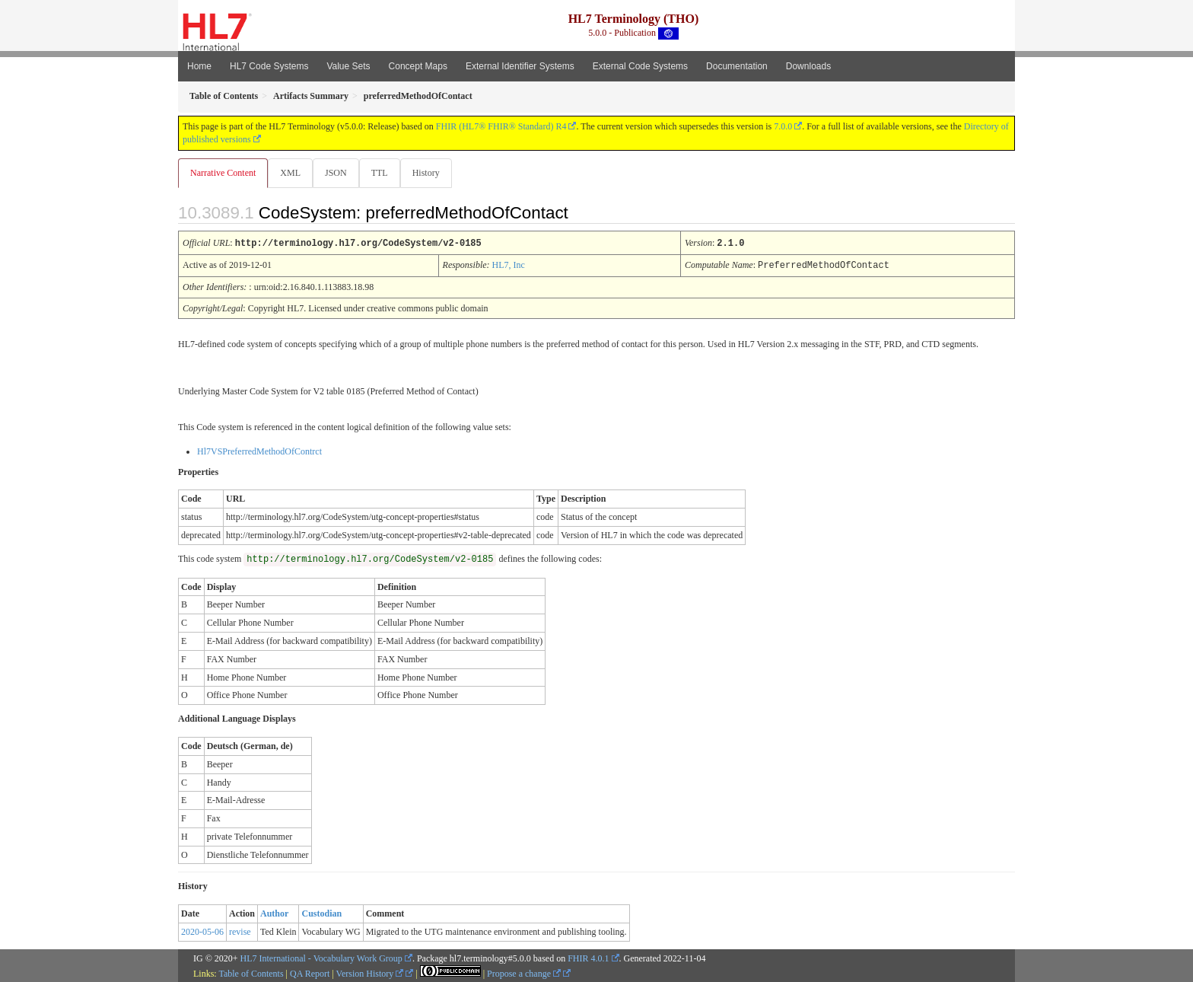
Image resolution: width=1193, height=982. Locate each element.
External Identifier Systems (520, 66)
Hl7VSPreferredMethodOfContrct (259, 450)
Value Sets (348, 66)
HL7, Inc (508, 265)
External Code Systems (640, 66)
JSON (339, 172)
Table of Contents (250, 973)
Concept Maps (418, 66)
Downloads (808, 66)
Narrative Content (223, 172)
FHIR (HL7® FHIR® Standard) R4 (501, 126)
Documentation (737, 66)
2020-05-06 (202, 931)
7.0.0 (783, 126)
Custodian (321, 912)
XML (292, 172)
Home (199, 66)
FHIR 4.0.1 (588, 957)
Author (274, 912)
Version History (370, 973)
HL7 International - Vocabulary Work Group (321, 957)
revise (240, 931)
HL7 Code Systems (269, 66)
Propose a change (524, 973)
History (432, 172)
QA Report (309, 973)
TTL (384, 172)
